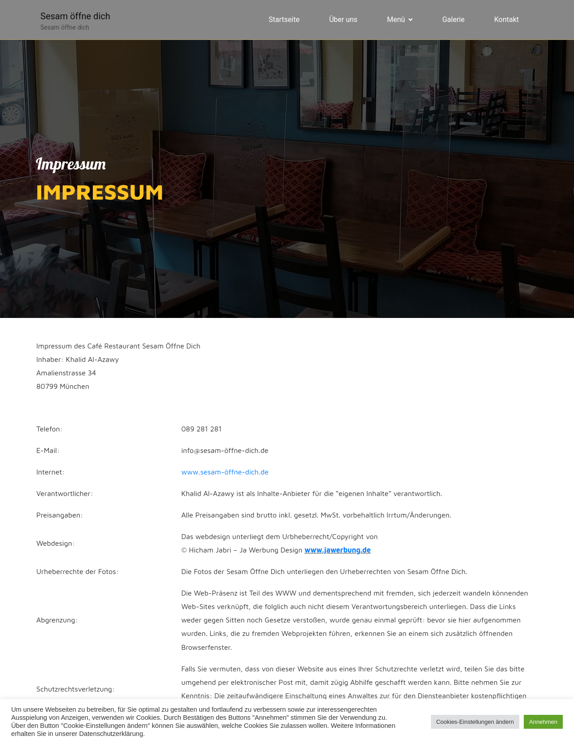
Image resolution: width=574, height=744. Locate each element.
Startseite (284, 19)
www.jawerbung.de (337, 550)
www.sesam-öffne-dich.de (225, 472)
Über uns (343, 19)
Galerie (453, 19)
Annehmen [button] (543, 721)
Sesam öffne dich (75, 16)
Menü (400, 19)
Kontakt (506, 19)
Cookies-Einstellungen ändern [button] (475, 721)
